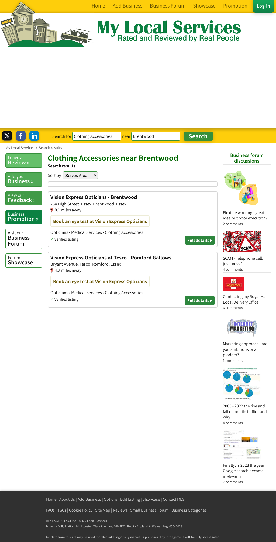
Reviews (120, 510)
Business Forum (25, 238)
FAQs (50, 510)
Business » (25, 179)
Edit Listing (130, 499)
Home (51, 499)
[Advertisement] (138, 88)
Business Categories (189, 510)
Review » (25, 160)
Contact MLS (173, 499)
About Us (67, 499)
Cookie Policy (80, 510)
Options (111, 499)
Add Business (89, 499)
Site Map (102, 510)
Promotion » (25, 217)
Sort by (54, 175)
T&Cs (61, 510)
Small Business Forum (149, 510)
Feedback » (25, 198)
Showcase (25, 260)
